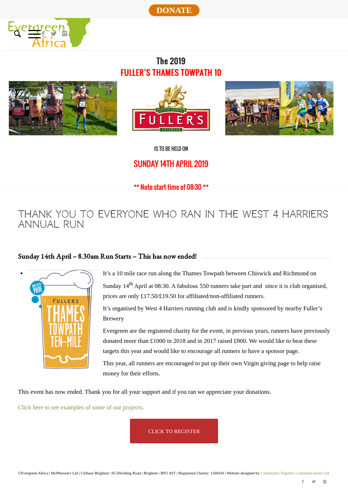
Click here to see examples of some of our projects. (81, 407)
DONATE (174, 10)
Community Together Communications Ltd (295, 473)
